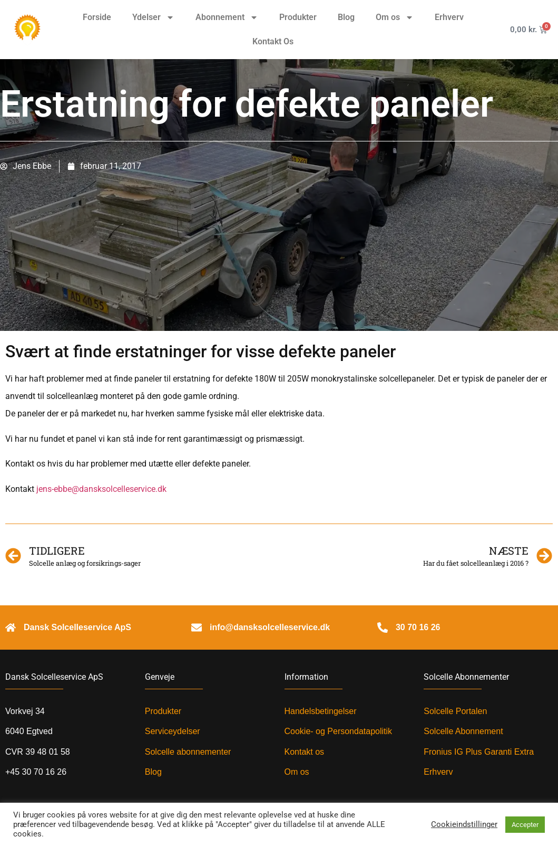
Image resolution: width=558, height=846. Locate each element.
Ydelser (153, 17)
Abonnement (226, 17)
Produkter (298, 17)
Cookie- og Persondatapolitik (339, 731)
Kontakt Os (272, 41)
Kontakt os (305, 751)
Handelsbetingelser (321, 711)
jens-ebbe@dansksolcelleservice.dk (101, 489)
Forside (97, 17)
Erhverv (449, 17)
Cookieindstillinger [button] (464, 824)
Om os (395, 17)
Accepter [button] (525, 825)
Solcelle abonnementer (188, 751)
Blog (346, 17)
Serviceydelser (172, 731)
